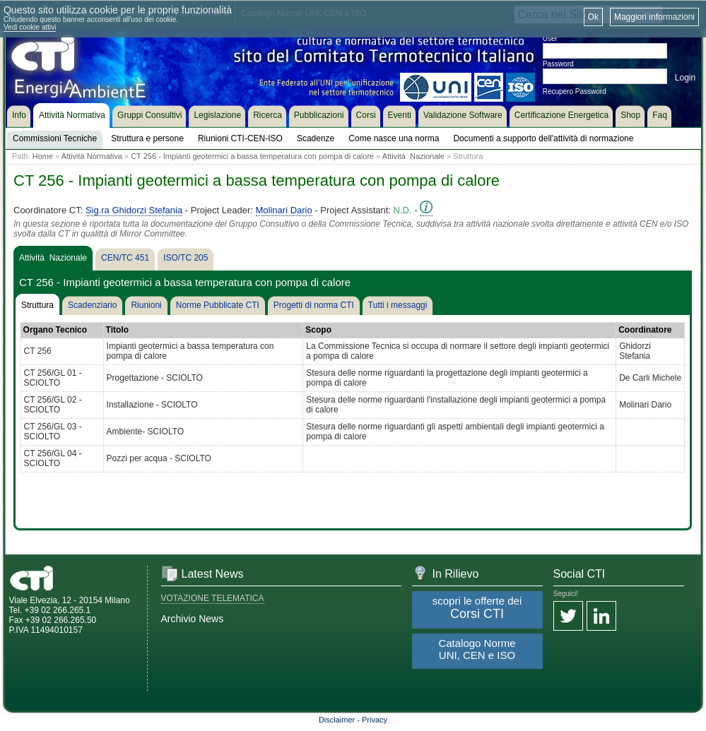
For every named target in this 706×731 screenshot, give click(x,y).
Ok (593, 17)
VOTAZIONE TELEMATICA (212, 598)
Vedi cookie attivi (30, 27)
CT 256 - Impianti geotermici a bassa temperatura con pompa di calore (252, 156)
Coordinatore (644, 330)
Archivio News (192, 618)
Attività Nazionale (413, 156)
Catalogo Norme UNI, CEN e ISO (476, 649)
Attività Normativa (91, 156)
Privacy (374, 719)
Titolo (117, 330)
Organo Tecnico (55, 330)
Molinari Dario (284, 210)
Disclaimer (337, 719)
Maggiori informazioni (654, 17)
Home (43, 156)
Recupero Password (574, 91)
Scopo (318, 330)
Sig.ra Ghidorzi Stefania (134, 210)
